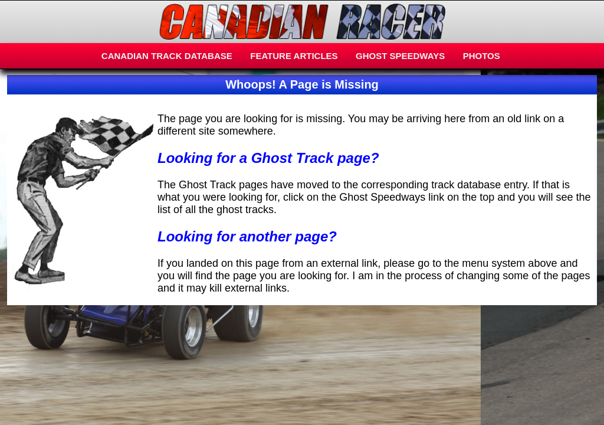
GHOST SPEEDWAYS (400, 56)
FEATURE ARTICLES (293, 56)
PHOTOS (481, 56)
